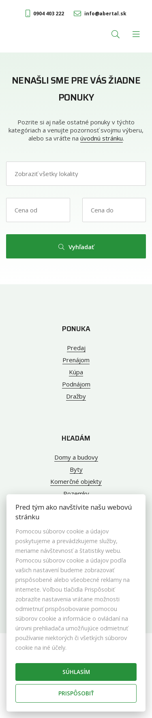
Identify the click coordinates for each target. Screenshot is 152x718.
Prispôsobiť (76, 693)
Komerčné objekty (76, 481)
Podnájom (76, 384)
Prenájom (76, 360)
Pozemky (76, 493)
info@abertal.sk (100, 13)
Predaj (76, 348)
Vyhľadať (76, 247)
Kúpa (76, 372)
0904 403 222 (45, 13)
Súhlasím (76, 672)
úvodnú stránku (101, 138)
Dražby (76, 396)
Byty (76, 469)
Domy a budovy (76, 457)
